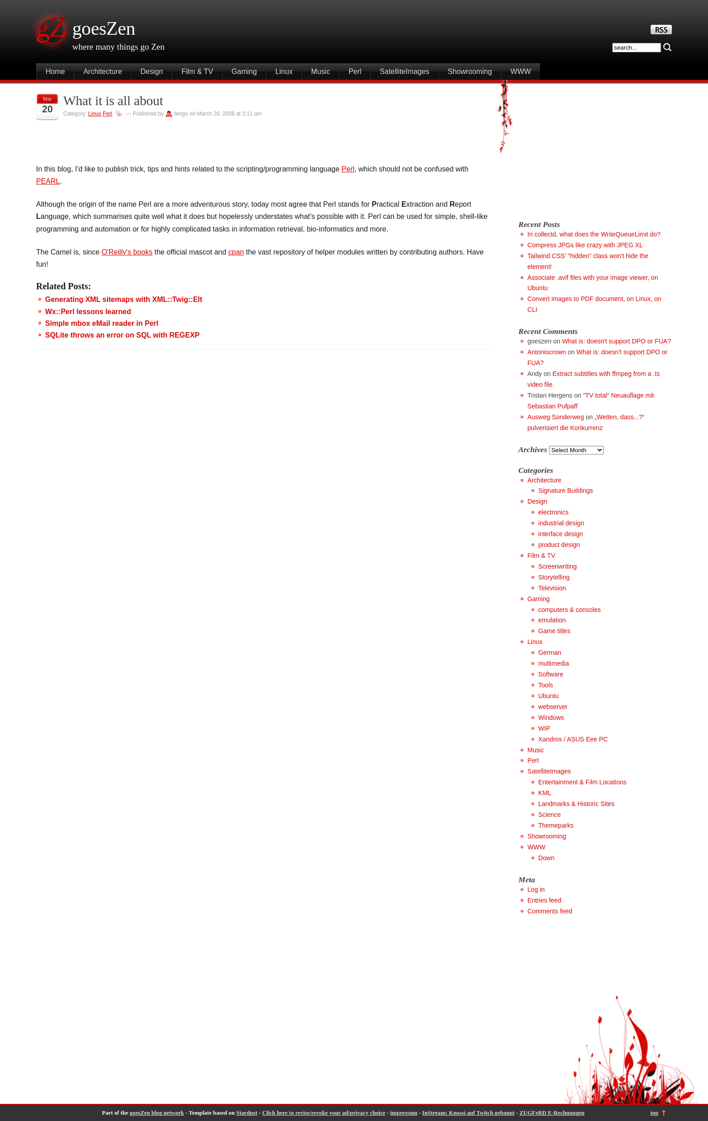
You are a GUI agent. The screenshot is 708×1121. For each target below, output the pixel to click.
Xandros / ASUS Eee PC (573, 739)
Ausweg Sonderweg (555, 417)
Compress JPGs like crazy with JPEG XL (585, 245)
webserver (553, 706)
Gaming (244, 71)
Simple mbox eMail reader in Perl (101, 323)
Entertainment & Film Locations (582, 782)
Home (55, 71)
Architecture (103, 71)
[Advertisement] (594, 147)
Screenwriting (557, 566)
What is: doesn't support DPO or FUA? (616, 341)
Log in (536, 889)
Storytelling (554, 577)
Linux (284, 71)
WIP (544, 728)
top (654, 1113)
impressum (403, 1113)
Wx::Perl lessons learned (88, 311)
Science (549, 814)
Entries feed (544, 900)
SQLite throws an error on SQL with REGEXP (122, 335)
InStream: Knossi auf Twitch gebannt (468, 1113)
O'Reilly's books (127, 252)
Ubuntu (548, 695)
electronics (553, 512)
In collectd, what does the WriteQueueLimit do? (594, 234)
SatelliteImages (404, 71)
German (549, 652)
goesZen (103, 28)
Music (320, 71)
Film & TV (197, 71)
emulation (552, 620)
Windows (551, 717)
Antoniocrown (546, 352)
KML (544, 793)
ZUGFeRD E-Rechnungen (551, 1113)
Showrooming (470, 71)
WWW (521, 71)
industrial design (561, 523)
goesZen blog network (157, 1113)
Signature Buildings (565, 490)
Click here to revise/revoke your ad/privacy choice (324, 1113)
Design (151, 71)
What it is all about (113, 100)
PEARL (48, 181)
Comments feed (549, 911)
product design (559, 544)
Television (552, 588)
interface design (560, 533)
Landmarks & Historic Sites (576, 803)
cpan (236, 252)
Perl (355, 71)
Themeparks (555, 825)
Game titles (554, 631)
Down (546, 858)
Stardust (246, 1113)
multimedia (553, 663)
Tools (545, 685)
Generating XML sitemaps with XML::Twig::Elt (123, 299)
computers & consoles (569, 609)
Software (551, 674)
